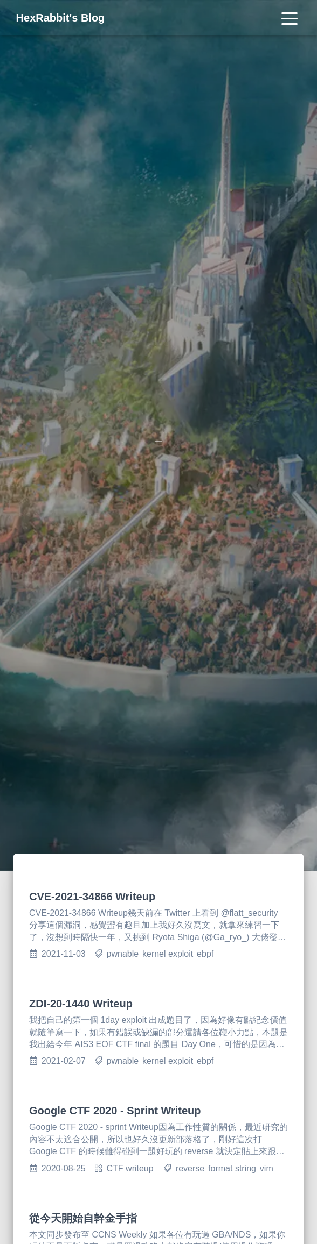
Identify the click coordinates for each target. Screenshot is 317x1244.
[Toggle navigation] (289, 17)
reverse (190, 1168)
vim (266, 1168)
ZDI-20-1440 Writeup (81, 1004)
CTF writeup (130, 1168)
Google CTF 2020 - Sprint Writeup (115, 1111)
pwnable (123, 953)
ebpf (205, 953)
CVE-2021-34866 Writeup (92, 896)
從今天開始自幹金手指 (83, 1218)
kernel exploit (167, 953)
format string (232, 1168)
